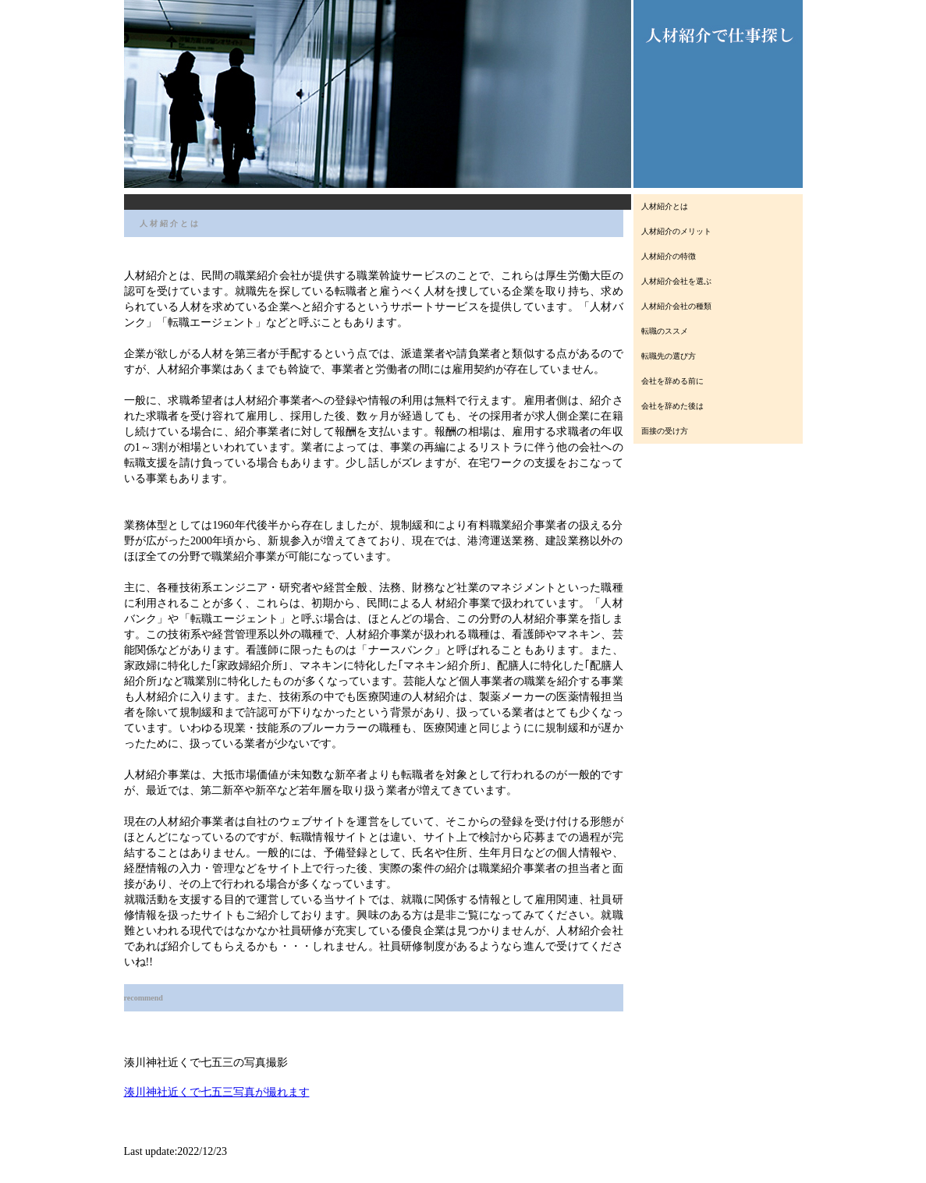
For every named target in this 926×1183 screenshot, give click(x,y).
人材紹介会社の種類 (676, 306)
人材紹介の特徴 (668, 256)
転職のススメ (664, 331)
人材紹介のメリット (676, 231)
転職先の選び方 (668, 356)
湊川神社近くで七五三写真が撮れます (217, 1092)
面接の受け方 (664, 431)
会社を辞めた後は (672, 406)
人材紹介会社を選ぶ (676, 281)
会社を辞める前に (672, 381)
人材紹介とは (664, 206)
